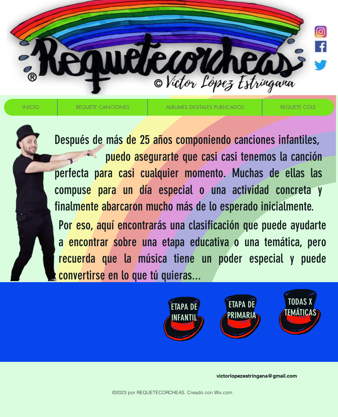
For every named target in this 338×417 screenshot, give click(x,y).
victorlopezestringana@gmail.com (256, 376)
